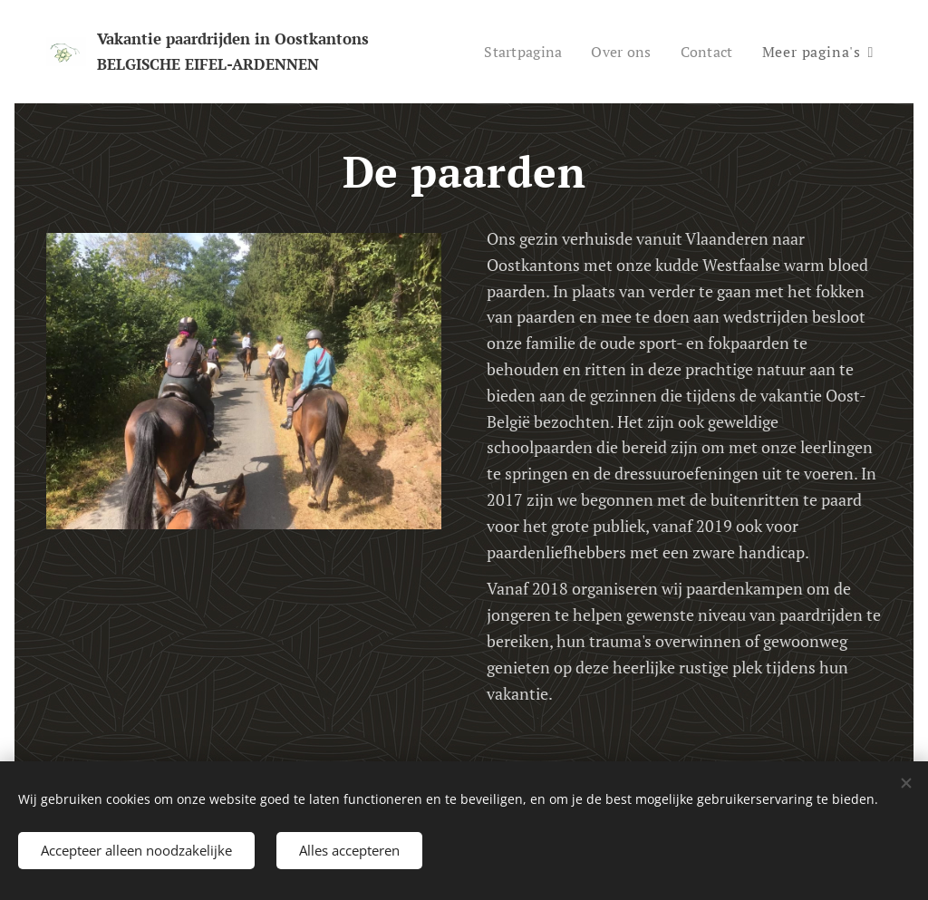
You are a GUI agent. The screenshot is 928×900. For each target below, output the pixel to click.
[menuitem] (519, 51)
